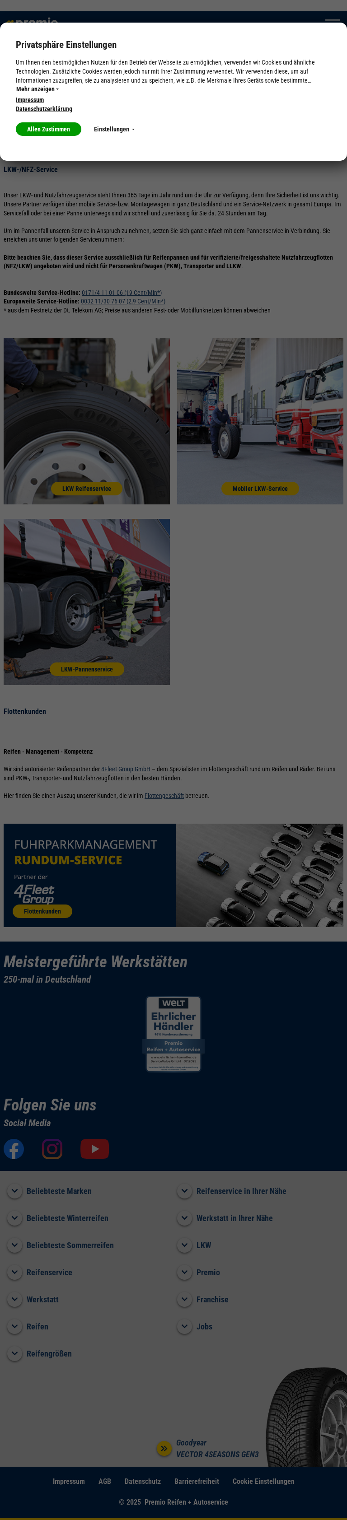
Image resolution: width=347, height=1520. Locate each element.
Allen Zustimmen (48, 129)
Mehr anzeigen (37, 89)
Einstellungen (114, 129)
